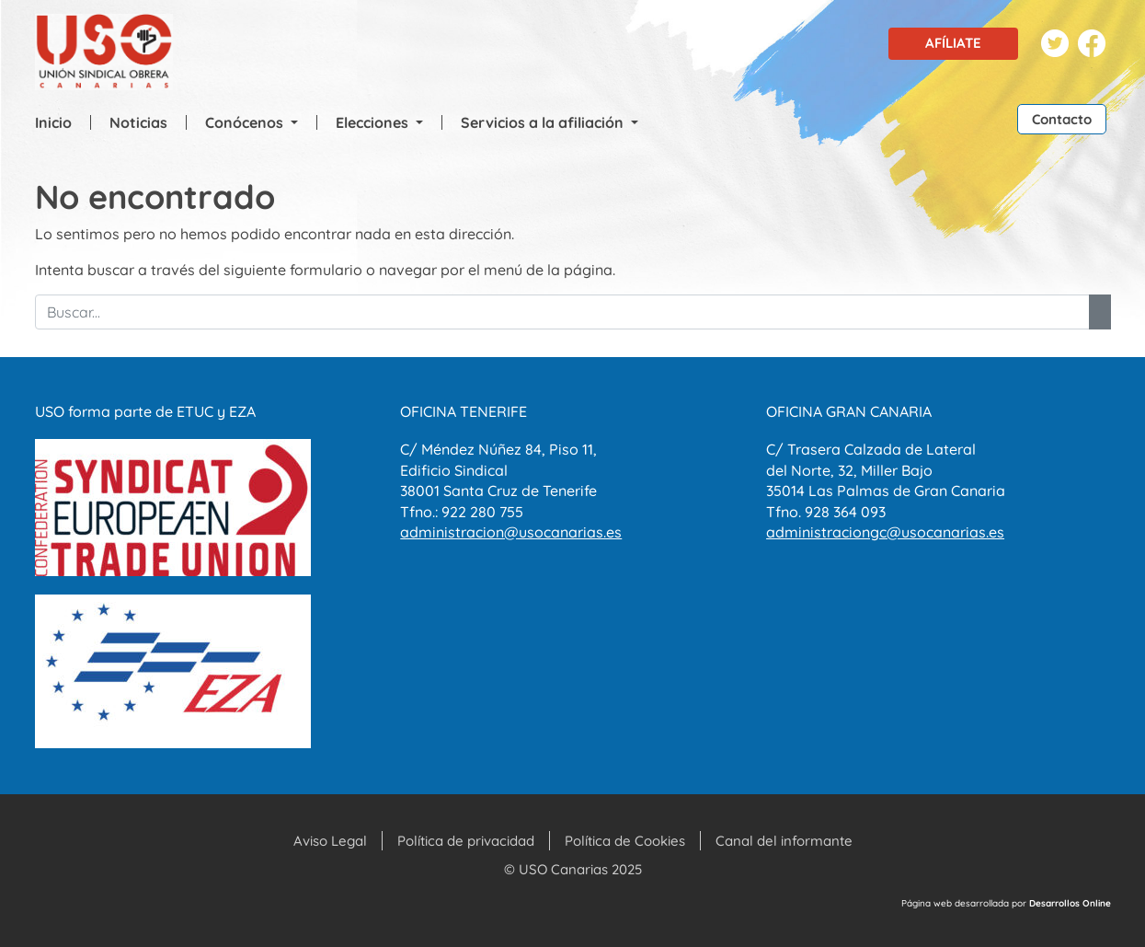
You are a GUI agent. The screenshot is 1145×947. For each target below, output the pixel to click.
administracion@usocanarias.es (511, 532)
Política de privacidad (465, 840)
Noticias (138, 122)
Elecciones (374, 122)
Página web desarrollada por (1006, 903)
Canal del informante (784, 840)
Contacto (1062, 119)
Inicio (53, 122)
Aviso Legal (330, 840)
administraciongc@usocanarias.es (885, 532)
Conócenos (246, 122)
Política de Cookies (625, 840)
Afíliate (953, 43)
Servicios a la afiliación (544, 122)
